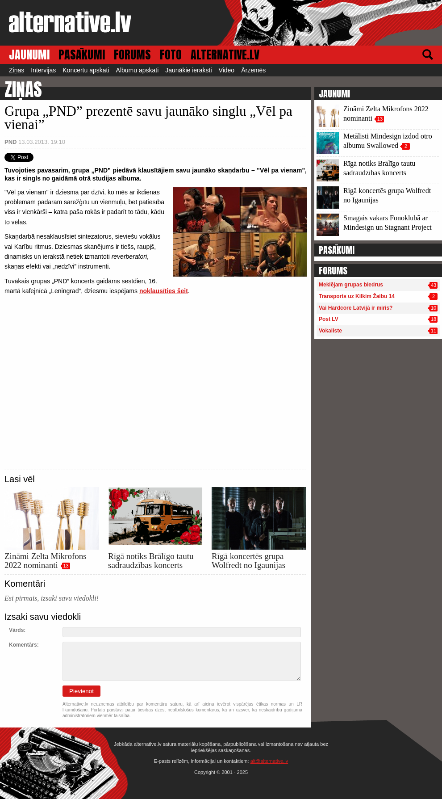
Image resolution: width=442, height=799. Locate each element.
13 (65, 565)
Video (227, 70)
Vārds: (17, 630)
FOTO (171, 55)
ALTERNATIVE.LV (225, 55)
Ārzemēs (253, 70)
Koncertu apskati (86, 70)
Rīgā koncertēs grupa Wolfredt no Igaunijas (248, 560)
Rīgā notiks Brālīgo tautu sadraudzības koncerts (151, 560)
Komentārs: (24, 645)
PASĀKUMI (81, 55)
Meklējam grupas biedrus (351, 285)
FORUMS (132, 55)
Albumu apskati (137, 70)
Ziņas (16, 70)
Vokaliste (330, 331)
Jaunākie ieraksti (188, 70)
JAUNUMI (29, 55)
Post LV (328, 319)
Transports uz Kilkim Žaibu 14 (357, 296)
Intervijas (43, 70)
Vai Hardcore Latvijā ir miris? (355, 308)
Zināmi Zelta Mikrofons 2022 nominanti (45, 560)
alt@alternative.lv (269, 761)
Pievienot (81, 691)
